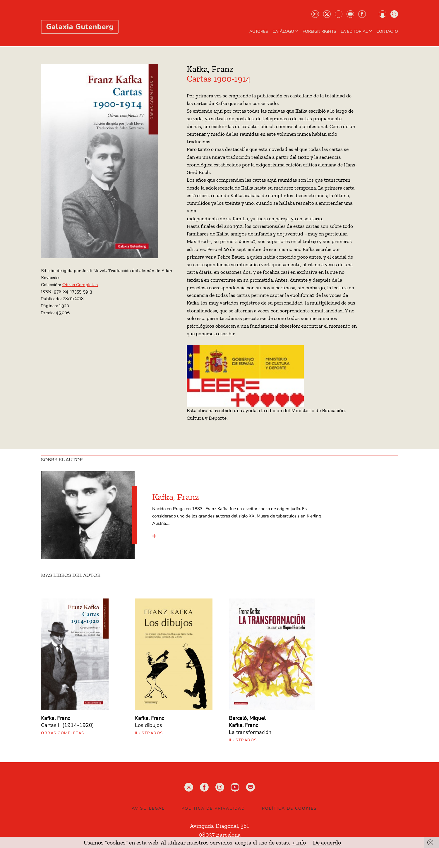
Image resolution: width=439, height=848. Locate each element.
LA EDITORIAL (357, 32)
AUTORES (258, 32)
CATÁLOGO (286, 32)
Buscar (394, 14)
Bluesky (338, 14)
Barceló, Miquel (247, 718)
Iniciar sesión (382, 14)
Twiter (327, 14)
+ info (299, 842)
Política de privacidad (213, 808)
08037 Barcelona (220, 834)
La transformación (250, 732)
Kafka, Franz (210, 69)
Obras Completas (80, 284)
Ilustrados (149, 733)
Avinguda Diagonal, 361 (219, 825)
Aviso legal (148, 808)
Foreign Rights (319, 32)
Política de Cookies (289, 808)
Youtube (350, 14)
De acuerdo (327, 842)
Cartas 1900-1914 (219, 78)
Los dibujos (148, 725)
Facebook (362, 14)
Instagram (315, 14)
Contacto (387, 32)
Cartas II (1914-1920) (67, 725)
